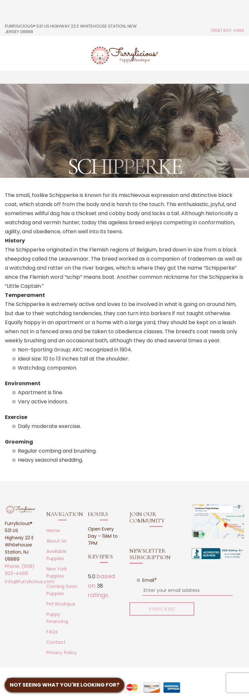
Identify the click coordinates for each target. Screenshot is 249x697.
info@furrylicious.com (29, 581)
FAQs (52, 632)
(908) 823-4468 (227, 30)
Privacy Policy (61, 652)
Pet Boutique (60, 604)
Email (149, 580)
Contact (55, 642)
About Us (56, 541)
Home (53, 530)
